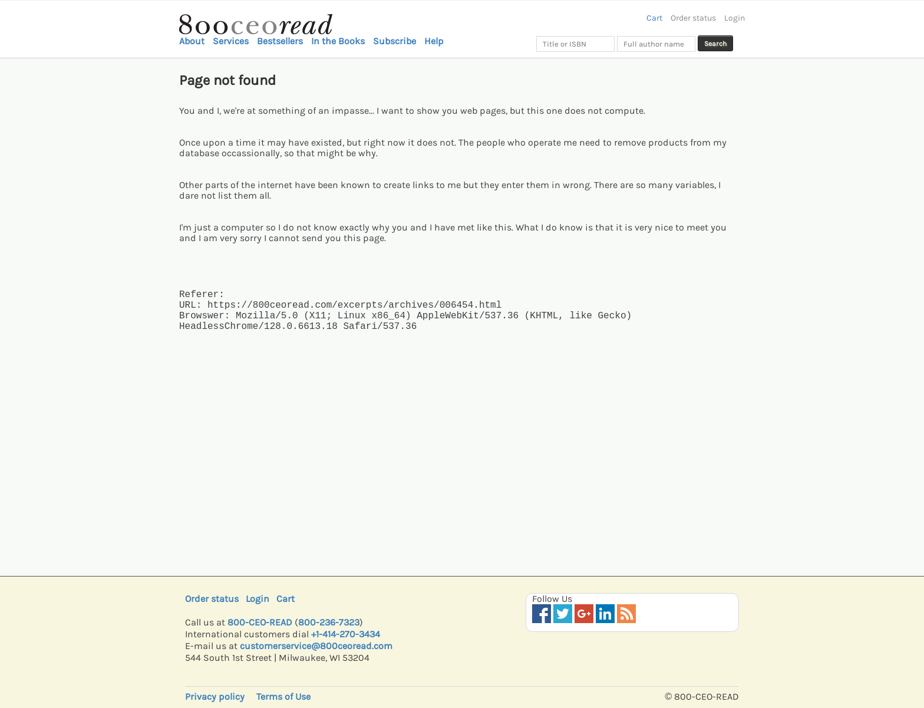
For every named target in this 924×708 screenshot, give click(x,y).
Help (434, 41)
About (191, 41)
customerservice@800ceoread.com (316, 645)
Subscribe (394, 41)
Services (231, 41)
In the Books (338, 41)
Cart (654, 18)
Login (734, 18)
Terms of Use (283, 696)
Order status (693, 18)
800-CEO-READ (259, 622)
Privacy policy (215, 696)
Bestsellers (280, 41)
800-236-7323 (328, 622)
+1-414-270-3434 (345, 634)
